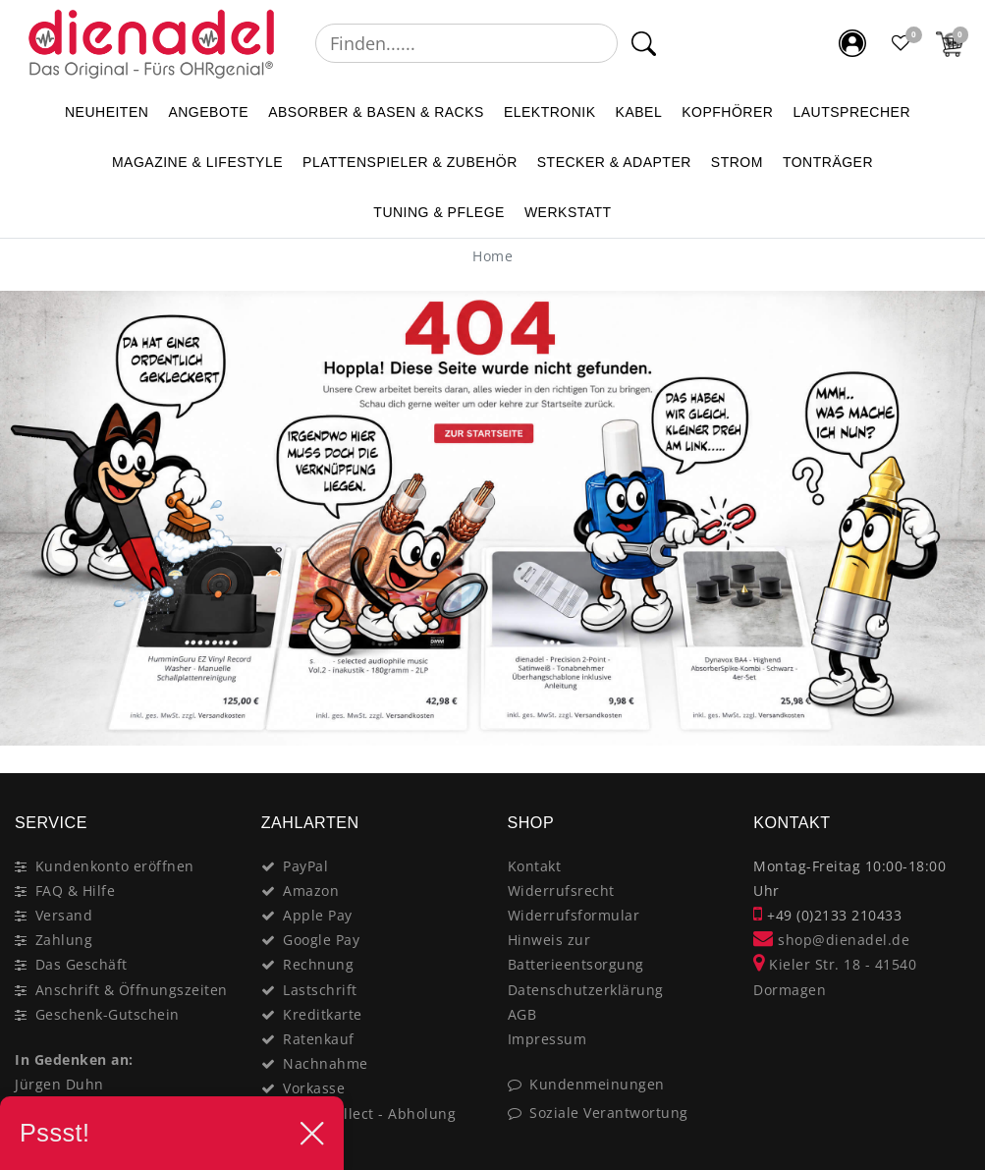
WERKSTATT (568, 212)
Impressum (547, 1039)
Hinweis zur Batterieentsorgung (576, 952)
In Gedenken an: (74, 1059)
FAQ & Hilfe (75, 890)
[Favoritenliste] (901, 43)
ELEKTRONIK (550, 112)
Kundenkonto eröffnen (114, 866)
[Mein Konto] (852, 43)
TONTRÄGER (828, 162)
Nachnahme (325, 1063)
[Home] (492, 256)
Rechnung (318, 964)
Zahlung (64, 939)
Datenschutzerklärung (586, 989)
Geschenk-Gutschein (107, 1014)
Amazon (311, 890)
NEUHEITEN (106, 112)
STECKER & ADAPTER (614, 162)
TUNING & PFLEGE (439, 212)
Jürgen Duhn (59, 1084)
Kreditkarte (322, 1014)
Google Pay (321, 939)
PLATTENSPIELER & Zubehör (410, 162)
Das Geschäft (81, 964)
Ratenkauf (319, 1039)
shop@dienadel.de (831, 939)
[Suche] (644, 43)
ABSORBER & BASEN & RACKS (376, 112)
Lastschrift (320, 989)
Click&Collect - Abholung (369, 1113)
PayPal (305, 866)
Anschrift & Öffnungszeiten (131, 989)
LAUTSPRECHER (851, 112)
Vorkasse (314, 1088)
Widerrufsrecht (561, 890)
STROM (737, 162)
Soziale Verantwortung (608, 1112)
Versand (64, 915)
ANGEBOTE (208, 112)
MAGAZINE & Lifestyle (197, 162)
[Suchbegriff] (466, 43)
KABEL (639, 112)
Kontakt (535, 866)
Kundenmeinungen (597, 1084)
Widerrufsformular (574, 915)
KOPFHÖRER (727, 112)
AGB (522, 1014)
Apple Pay (318, 915)
